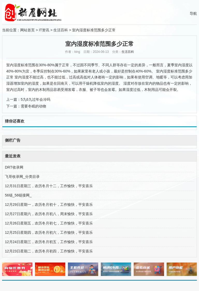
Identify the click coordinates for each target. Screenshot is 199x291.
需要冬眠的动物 (33, 106)
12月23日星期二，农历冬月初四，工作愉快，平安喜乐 (49, 251)
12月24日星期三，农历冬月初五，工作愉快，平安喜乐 (49, 242)
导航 (193, 13)
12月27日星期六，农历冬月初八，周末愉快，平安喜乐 (49, 214)
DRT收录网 (14, 167)
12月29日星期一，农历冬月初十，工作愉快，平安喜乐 (49, 204)
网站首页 (27, 30)
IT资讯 (44, 30)
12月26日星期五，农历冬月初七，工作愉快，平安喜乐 (49, 223)
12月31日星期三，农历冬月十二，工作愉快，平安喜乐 (49, 186)
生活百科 (60, 30)
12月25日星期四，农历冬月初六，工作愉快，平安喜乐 (49, 232)
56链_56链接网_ (18, 195)
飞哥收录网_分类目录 (22, 176)
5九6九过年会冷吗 (35, 99)
